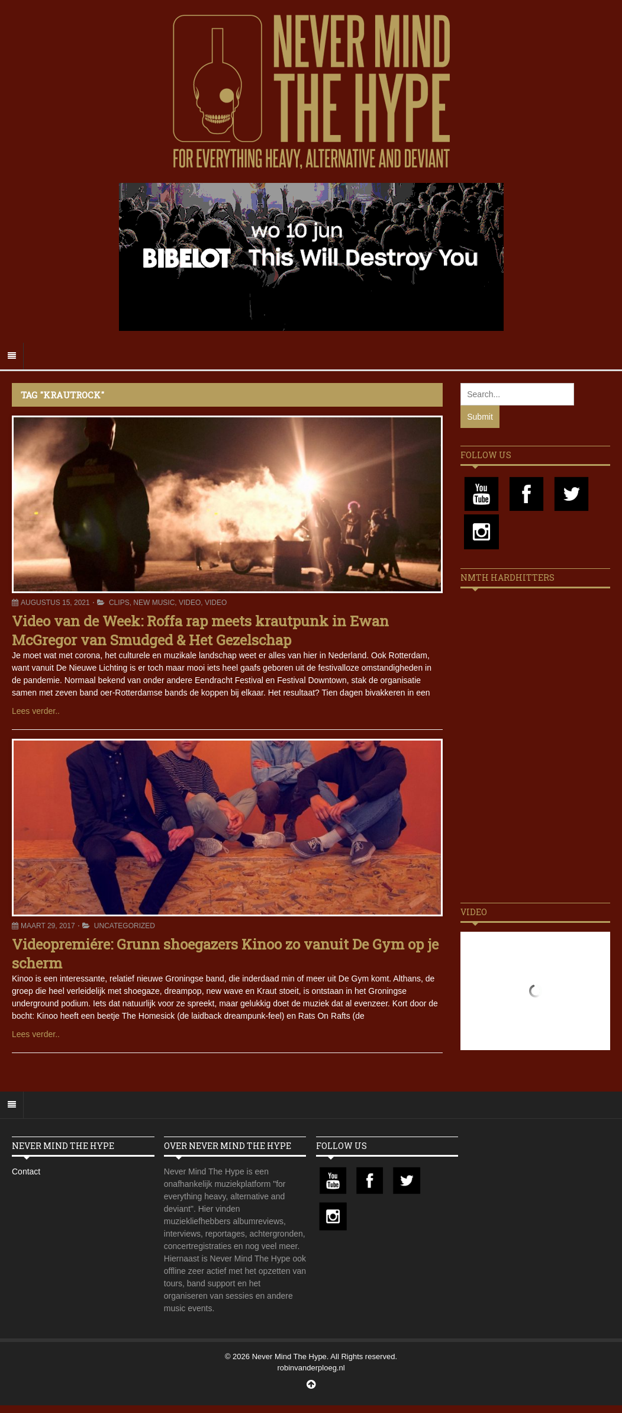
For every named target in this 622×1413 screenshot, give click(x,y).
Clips (119, 602)
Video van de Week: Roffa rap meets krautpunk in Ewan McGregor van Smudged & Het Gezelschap (200, 630)
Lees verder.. (36, 711)
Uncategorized (124, 926)
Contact (26, 1171)
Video (190, 602)
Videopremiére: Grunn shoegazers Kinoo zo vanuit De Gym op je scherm (225, 953)
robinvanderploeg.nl (310, 1367)
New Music (154, 602)
